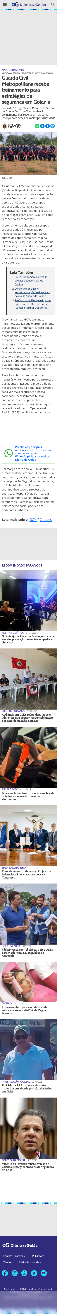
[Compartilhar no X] (52, 126)
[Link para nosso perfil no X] (34, 1273)
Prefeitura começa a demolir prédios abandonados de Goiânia (31, 280)
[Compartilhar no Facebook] (47, 126)
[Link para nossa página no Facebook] (5, 1273)
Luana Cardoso (14, 126)
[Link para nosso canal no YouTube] (44, 1273)
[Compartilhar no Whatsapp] (37, 126)
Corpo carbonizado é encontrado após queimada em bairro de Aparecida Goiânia (32, 292)
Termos (7, 1262)
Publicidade (38, 1256)
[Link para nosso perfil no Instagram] (15, 1273)
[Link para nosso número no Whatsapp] (24, 1273)
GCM (33, 519)
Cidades (46, 519)
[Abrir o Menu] (4, 4)
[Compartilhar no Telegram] (42, 126)
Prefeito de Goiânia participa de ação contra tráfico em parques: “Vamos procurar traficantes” (33, 304)
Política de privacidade (29, 1262)
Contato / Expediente (14, 1256)
